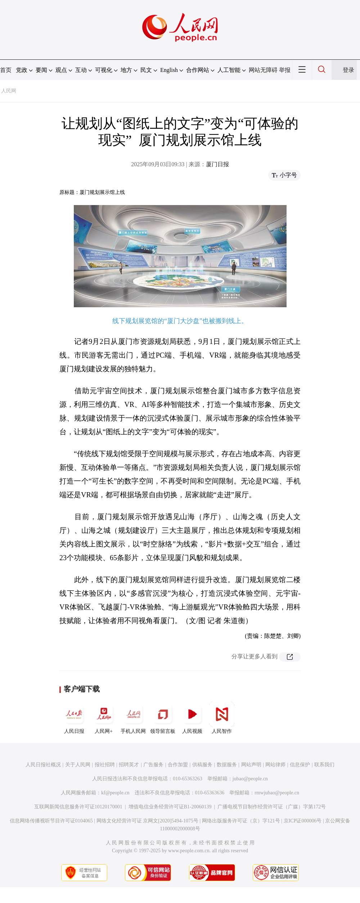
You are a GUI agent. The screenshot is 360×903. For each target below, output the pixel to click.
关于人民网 (77, 764)
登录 (348, 70)
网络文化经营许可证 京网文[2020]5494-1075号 (147, 820)
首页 (6, 70)
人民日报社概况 (43, 764)
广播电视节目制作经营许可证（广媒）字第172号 (271, 806)
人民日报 (74, 718)
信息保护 (300, 764)
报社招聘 (105, 764)
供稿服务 (202, 764)
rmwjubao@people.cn (277, 792)
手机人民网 (133, 718)
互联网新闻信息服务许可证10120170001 (78, 806)
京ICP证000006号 (303, 820)
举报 (285, 70)
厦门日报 (217, 164)
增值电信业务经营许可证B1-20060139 (170, 806)
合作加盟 (178, 764)
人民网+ (103, 718)
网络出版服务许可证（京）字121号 (241, 820)
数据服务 (227, 764)
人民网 (8, 91)
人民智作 (221, 718)
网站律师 (275, 764)
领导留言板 (162, 718)
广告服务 (153, 764)
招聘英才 (129, 764)
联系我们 (324, 764)
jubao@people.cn (250, 778)
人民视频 (192, 718)
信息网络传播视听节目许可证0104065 (51, 820)
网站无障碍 (263, 70)
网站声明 (251, 764)
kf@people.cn (115, 792)
